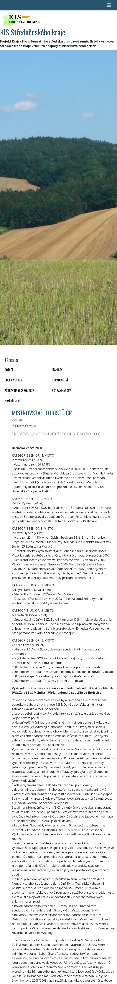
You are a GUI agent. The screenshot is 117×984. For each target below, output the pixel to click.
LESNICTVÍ (57, 369)
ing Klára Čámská (24, 426)
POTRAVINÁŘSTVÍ (62, 390)
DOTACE (8, 369)
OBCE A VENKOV (13, 380)
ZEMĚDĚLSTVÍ (12, 401)
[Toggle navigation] (109, 5)
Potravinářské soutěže (19, 390)
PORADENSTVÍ (60, 380)
